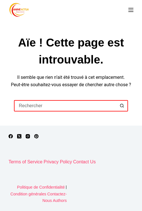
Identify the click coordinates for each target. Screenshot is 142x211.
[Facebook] (11, 136)
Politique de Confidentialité (41, 187)
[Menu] (130, 9)
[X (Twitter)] (19, 136)
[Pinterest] (36, 136)
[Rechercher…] (65, 105)
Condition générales (28, 194)
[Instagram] (28, 136)
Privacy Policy (58, 161)
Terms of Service (25, 161)
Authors (60, 200)
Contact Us (84, 161)
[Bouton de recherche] (122, 105)
